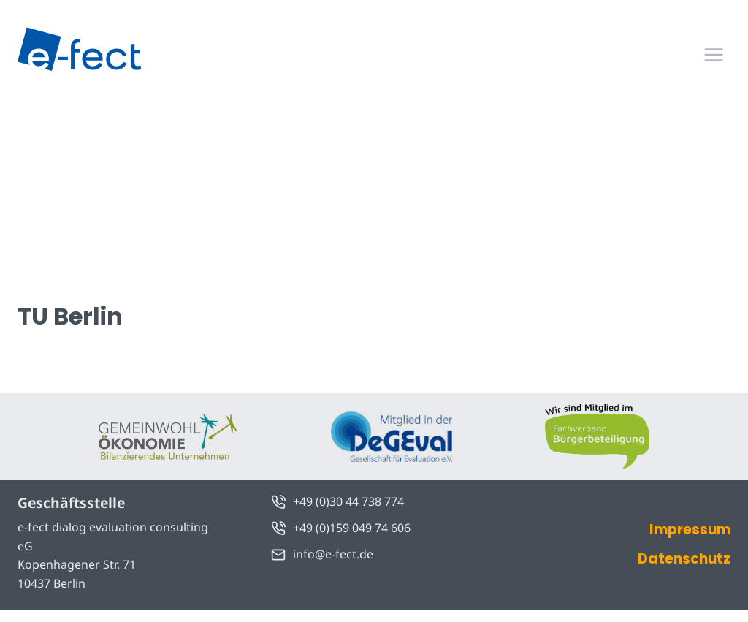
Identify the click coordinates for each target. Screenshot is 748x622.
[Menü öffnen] (713, 54)
